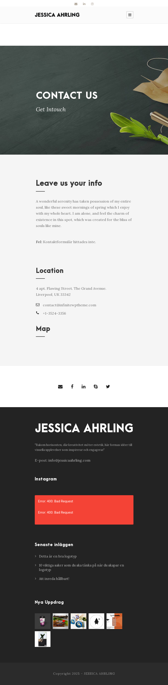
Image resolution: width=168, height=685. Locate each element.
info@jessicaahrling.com (69, 460)
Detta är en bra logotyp (58, 556)
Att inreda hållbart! (54, 579)
